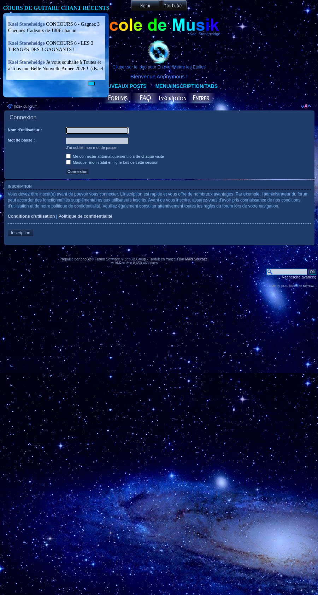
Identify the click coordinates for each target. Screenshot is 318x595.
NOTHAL (308, 286)
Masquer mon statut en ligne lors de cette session (112, 162)
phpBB (86, 259)
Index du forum (25, 106)
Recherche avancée (299, 277)
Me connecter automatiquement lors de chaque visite (115, 156)
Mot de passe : (21, 140)
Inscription (20, 232)
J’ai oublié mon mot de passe (91, 147)
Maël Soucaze (196, 259)
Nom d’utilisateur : (25, 130)
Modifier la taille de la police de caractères (306, 106)
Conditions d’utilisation (31, 216)
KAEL (284, 286)
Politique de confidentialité (85, 216)
